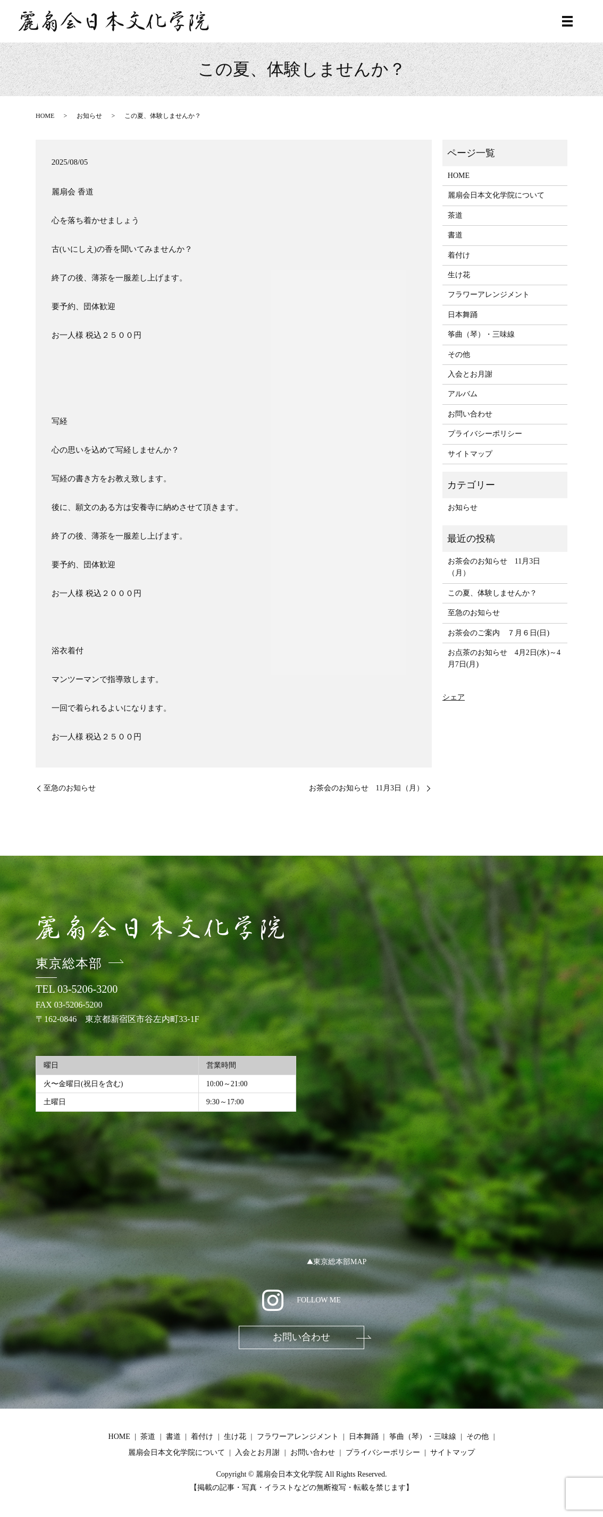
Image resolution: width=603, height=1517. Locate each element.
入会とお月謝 (470, 374)
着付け (459, 255)
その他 (459, 355)
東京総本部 (69, 963)
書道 (455, 235)
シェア (453, 697)
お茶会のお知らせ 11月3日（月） (366, 788)
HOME (45, 116)
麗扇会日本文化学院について (496, 195)
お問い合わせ (470, 414)
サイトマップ (470, 454)
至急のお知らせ (70, 788)
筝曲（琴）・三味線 (481, 334)
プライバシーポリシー (485, 434)
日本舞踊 (463, 315)
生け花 (459, 275)
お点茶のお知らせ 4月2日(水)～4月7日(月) (504, 658)
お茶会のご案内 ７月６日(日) (498, 633)
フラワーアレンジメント (489, 295)
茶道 (455, 215)
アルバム (463, 394)
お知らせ (89, 116)
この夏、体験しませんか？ (492, 593)
